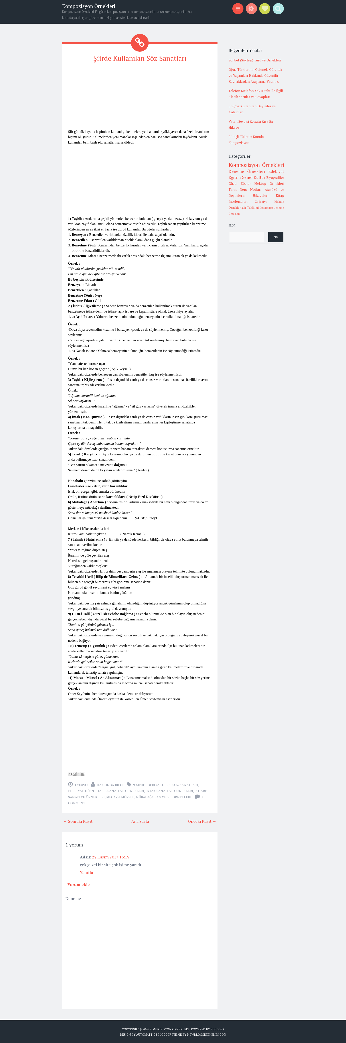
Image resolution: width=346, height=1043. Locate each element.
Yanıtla (86, 872)
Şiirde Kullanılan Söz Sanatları (139, 58)
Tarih (233, 189)
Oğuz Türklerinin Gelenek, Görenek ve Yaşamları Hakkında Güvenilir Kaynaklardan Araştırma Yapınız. (255, 75)
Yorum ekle (78, 884)
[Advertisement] (140, 98)
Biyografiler (275, 177)
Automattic (146, 1034)
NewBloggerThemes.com (206, 1034)
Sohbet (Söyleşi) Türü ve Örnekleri (255, 60)
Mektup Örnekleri (269, 183)
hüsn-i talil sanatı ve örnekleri (114, 790)
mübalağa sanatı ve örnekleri (163, 797)
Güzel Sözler (240, 183)
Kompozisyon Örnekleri (88, 6)
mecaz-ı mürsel (120, 797)
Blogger (217, 1029)
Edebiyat (75, 790)
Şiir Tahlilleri (250, 208)
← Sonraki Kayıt (78, 821)
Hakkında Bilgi (110, 784)
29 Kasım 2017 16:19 (110, 856)
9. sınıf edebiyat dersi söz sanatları (165, 784)
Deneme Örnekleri (247, 171)
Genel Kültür (253, 177)
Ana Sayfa (140, 821)
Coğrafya (261, 202)
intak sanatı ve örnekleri (169, 790)
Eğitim (235, 177)
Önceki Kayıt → (202, 821)
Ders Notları (250, 189)
